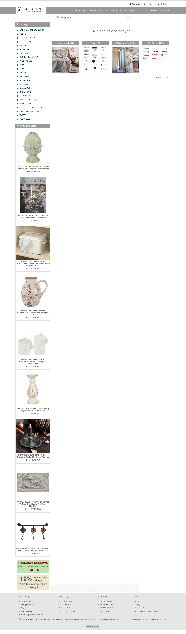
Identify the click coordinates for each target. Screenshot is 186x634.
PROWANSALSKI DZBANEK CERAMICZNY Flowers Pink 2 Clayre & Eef (33, 313)
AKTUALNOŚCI (131, 10)
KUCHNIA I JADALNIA (28, 57)
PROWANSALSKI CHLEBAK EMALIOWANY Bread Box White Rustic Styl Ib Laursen (33, 264)
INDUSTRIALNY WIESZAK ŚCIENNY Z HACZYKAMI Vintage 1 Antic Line (33, 550)
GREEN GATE (25, 92)
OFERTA (92, 10)
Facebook (140, 608)
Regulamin (25, 608)
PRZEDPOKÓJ (25, 61)
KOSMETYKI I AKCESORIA (30, 107)
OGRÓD (22, 65)
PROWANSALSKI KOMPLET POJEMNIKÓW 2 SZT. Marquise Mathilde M (33, 362)
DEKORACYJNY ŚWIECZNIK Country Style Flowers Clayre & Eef (33, 410)
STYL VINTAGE (104, 611)
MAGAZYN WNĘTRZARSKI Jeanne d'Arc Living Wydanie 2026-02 (33, 216)
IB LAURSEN (24, 96)
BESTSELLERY (26, 119)
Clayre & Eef (24, 88)
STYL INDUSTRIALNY (67, 601)
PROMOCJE (116, 10)
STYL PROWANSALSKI (68, 605)
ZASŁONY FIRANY (27, 38)
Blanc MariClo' (25, 76)
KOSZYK (163, 4)
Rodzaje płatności (27, 605)
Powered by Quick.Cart (140, 619)
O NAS (144, 10)
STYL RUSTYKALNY (67, 611)
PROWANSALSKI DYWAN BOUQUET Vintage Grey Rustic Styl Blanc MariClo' (33, 504)
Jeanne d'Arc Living (27, 100)
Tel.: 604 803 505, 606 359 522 (148, 611)
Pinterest (140, 601)
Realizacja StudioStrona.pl (158, 619)
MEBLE (22, 34)
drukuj (166, 77)
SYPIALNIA (24, 49)
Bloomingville (24, 80)
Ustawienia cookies (93, 626)
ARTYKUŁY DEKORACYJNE (31, 30)
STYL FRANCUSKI (105, 601)
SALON (22, 45)
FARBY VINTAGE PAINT (29, 111)
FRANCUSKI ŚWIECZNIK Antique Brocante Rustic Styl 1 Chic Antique (33, 456)
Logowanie (150, 4)
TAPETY (22, 115)
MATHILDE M (25, 103)
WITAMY (81, 10)
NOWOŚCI (103, 10)
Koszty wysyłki (26, 601)
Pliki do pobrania (27, 611)
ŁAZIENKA (23, 53)
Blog (138, 605)
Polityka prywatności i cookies (32, 615)
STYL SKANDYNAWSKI (107, 608)
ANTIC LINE (24, 69)
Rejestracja (136, 4)
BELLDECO (24, 73)
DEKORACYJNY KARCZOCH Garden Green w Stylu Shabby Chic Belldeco (33, 168)
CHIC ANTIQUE (26, 84)
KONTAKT (166, 10)
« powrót (158, 77)
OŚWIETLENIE (25, 42)
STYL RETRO (64, 608)
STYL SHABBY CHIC (106, 605)
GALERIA (155, 10)
